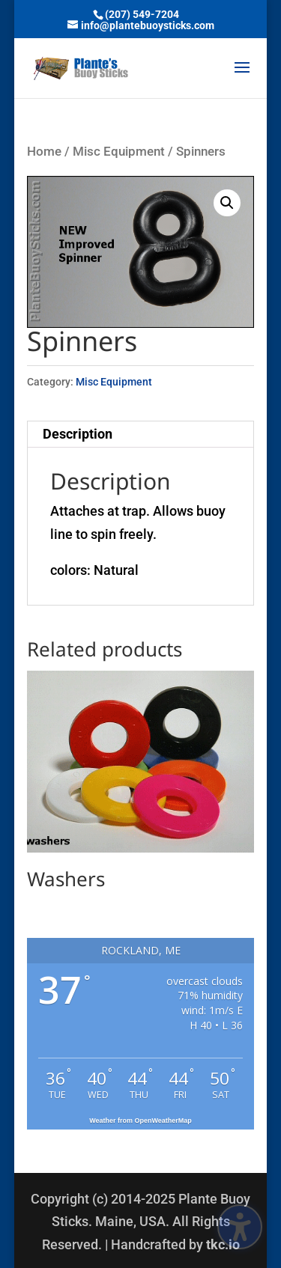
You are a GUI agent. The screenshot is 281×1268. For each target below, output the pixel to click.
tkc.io (223, 1244)
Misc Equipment (119, 151)
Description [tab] (77, 434)
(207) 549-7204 (142, 14)
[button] (242, 77)
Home (44, 151)
